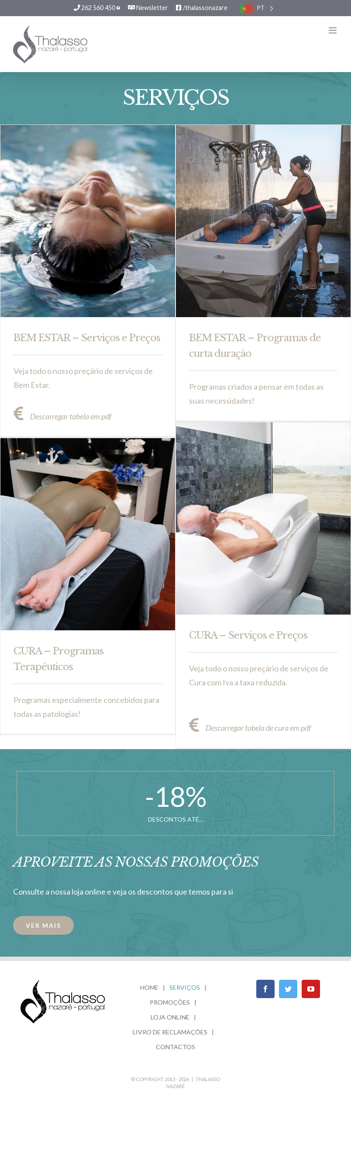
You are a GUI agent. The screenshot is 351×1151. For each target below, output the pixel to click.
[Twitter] (288, 989)
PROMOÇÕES (170, 1002)
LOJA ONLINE (170, 1017)
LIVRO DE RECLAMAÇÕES (170, 1032)
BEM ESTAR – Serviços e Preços (87, 337)
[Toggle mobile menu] (333, 30)
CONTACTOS (175, 1047)
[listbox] (256, 8)
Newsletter (148, 7)
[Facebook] (265, 989)
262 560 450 (97, 7)
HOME (149, 987)
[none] (256, 8)
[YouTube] (311, 989)
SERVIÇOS (184, 987)
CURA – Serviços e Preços (248, 635)
